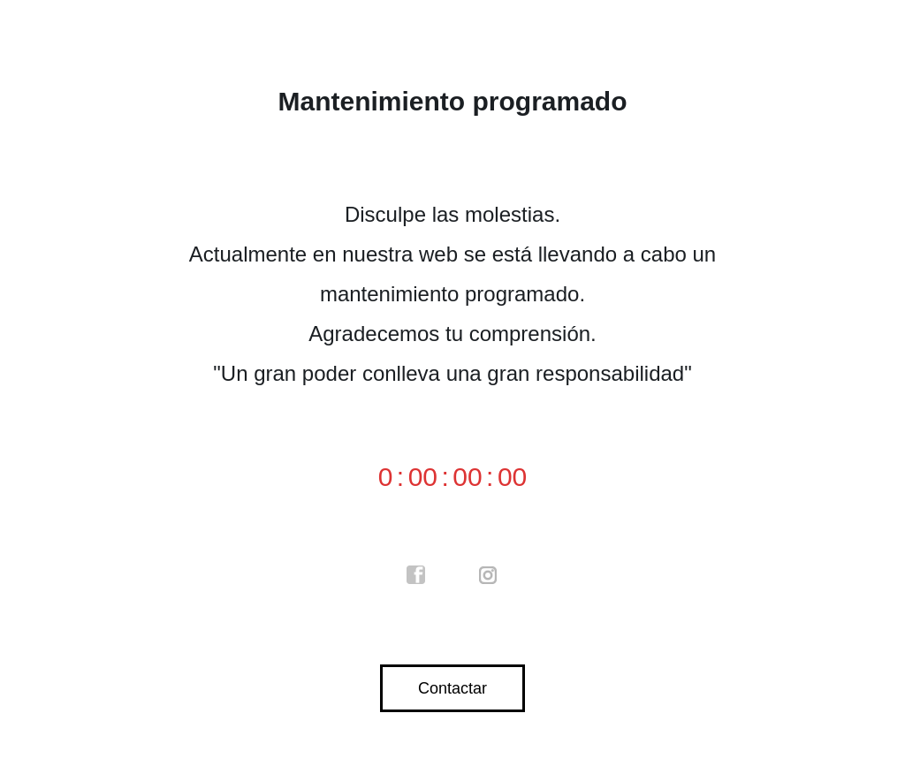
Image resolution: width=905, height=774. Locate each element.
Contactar (452, 688)
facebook (416, 575)
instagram (488, 575)
